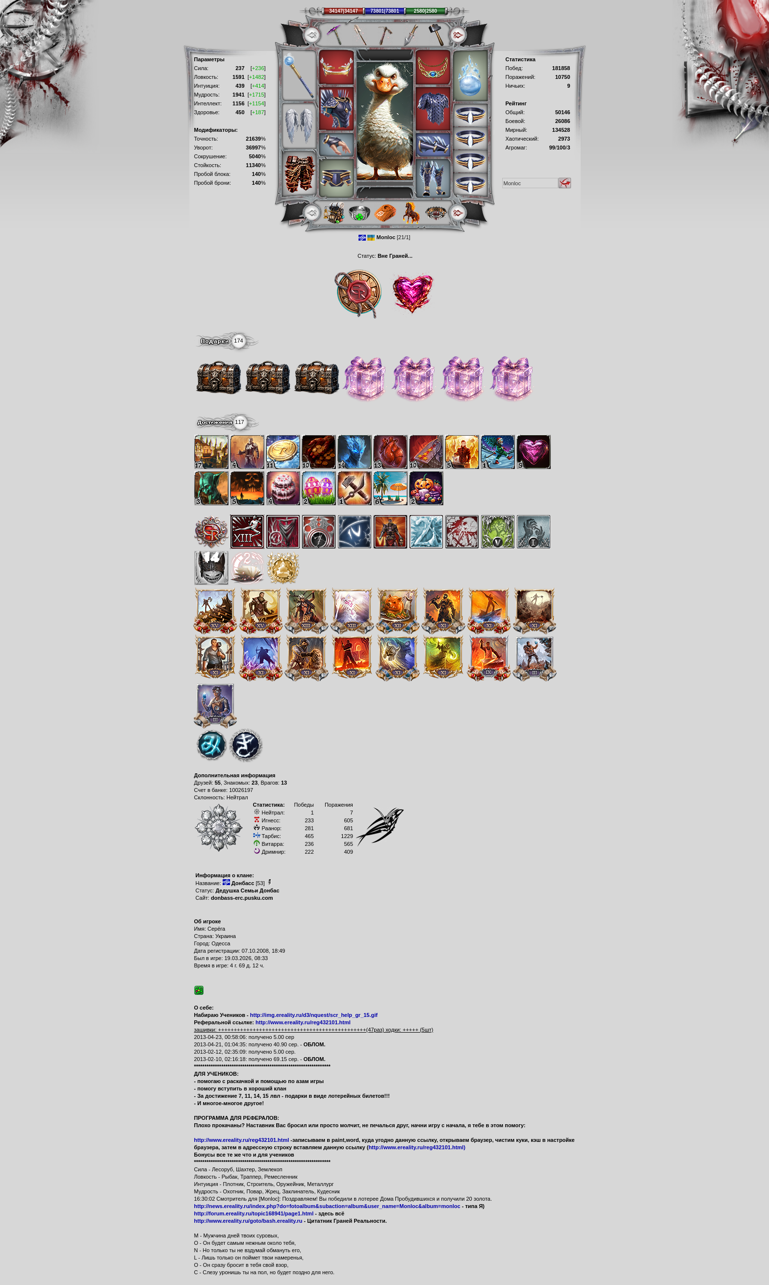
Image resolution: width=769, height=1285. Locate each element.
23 (254, 783)
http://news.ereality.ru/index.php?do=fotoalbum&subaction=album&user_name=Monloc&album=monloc (327, 1206)
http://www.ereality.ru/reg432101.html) (416, 1147)
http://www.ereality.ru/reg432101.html (303, 1022)
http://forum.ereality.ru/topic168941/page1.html (254, 1213)
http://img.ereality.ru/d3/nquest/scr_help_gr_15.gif (314, 1015)
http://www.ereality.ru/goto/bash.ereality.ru (248, 1221)
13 (284, 783)
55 (218, 783)
